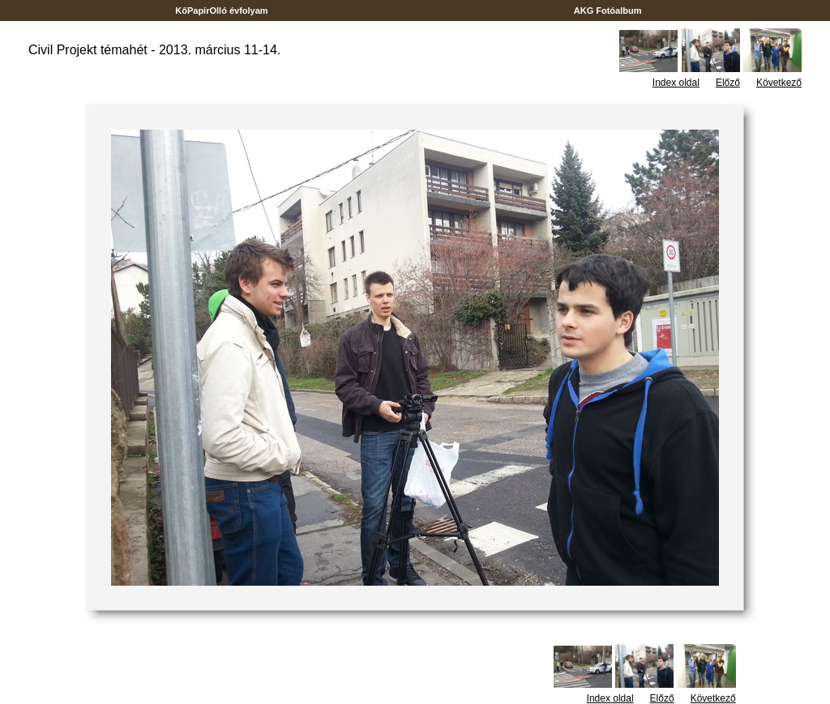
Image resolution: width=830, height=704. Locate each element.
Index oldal (676, 82)
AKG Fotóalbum (608, 10)
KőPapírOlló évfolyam (221, 10)
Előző (728, 82)
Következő (779, 82)
